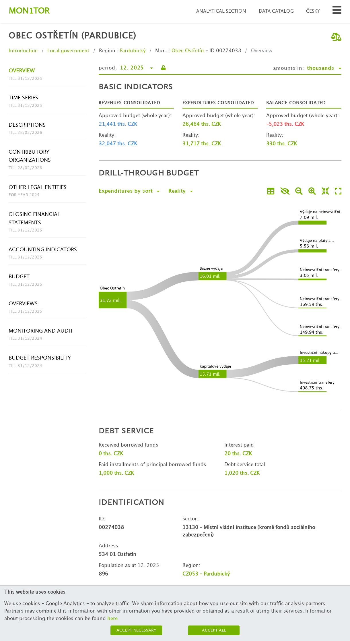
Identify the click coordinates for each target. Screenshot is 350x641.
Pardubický (133, 51)
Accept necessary (136, 630)
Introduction (23, 51)
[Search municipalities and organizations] (336, 11)
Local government (68, 51)
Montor (29, 11)
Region (107, 51)
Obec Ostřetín (188, 51)
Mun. (161, 51)
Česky (313, 11)
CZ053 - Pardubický (206, 574)
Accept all (214, 630)
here (112, 618)
